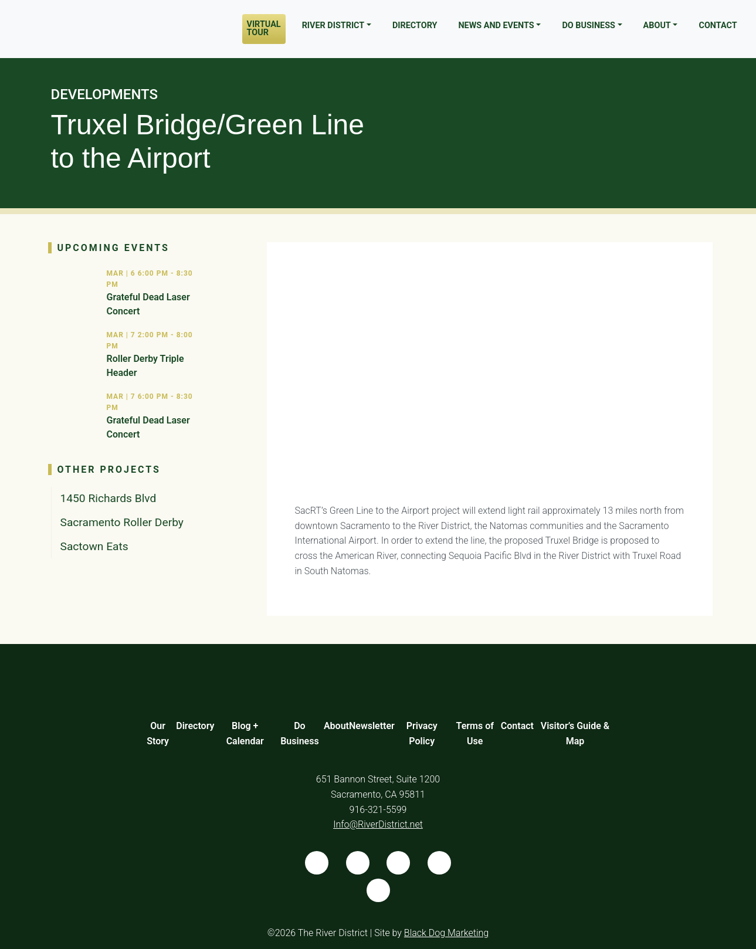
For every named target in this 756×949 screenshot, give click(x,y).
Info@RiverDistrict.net (378, 824)
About (657, 25)
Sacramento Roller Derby (122, 522)
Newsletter (372, 725)
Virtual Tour (264, 28)
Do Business (588, 25)
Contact (718, 25)
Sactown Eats (94, 546)
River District (333, 25)
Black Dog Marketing (446, 932)
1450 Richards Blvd (108, 498)
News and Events (496, 25)
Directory (415, 25)
